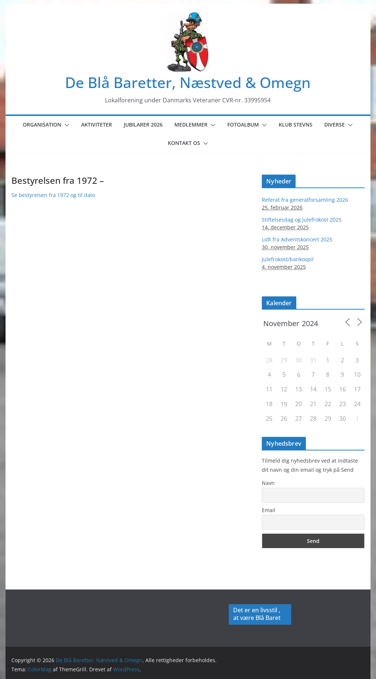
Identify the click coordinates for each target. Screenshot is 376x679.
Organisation (42, 124)
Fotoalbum (243, 124)
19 (284, 404)
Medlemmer (190, 124)
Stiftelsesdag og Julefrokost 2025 (301, 219)
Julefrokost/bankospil (288, 259)
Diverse (334, 124)
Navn (268, 482)
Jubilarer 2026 (143, 124)
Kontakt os (184, 142)
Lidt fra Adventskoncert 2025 (297, 239)
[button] (65, 125)
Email (268, 510)
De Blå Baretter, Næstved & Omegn (188, 82)
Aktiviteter (96, 124)
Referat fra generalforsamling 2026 (305, 199)
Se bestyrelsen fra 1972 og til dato (53, 194)
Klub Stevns (295, 124)
